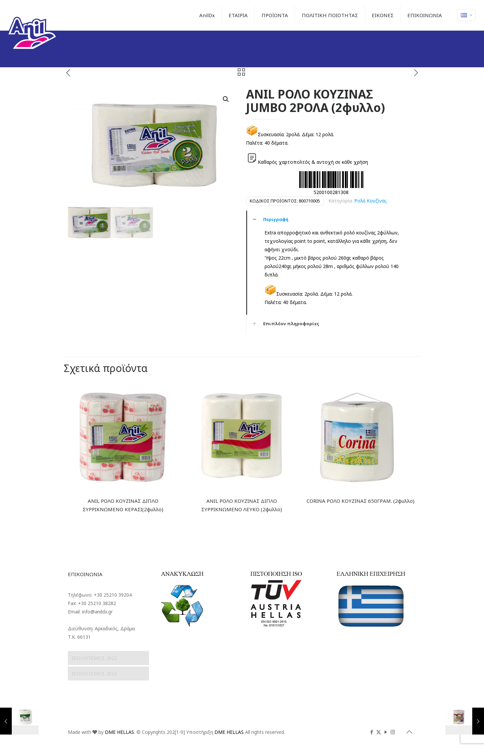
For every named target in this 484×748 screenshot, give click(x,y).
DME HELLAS (119, 732)
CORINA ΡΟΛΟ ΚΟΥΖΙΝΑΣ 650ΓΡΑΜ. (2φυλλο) (360, 500)
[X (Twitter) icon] (378, 731)
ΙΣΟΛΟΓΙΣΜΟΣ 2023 (94, 673)
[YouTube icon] (385, 731)
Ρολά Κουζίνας (370, 200)
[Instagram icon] (392, 731)
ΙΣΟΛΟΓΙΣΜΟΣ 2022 (94, 658)
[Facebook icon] (371, 731)
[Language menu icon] (466, 15)
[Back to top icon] (409, 732)
